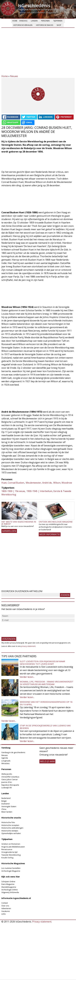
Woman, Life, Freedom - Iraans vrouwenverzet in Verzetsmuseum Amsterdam (46, 683)
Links (3, 914)
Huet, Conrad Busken (12, 482)
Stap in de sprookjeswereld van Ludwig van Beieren (45, 726)
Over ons (5, 905)
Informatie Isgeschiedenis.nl (16, 898)
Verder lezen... (27, 676)
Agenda (4, 758)
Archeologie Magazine (10, 871)
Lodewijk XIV (6, 787)
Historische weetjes (9, 830)
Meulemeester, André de (39, 482)
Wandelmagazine (8, 887)
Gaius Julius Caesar (9, 779)
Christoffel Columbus (10, 776)
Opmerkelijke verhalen (11, 833)
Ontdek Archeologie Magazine (55, 521)
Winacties (5, 763)
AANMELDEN (9, 531)
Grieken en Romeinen (10, 844)
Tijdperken (57, 21)
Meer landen (6, 812)
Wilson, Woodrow (62, 482)
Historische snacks (44, 25)
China (3, 809)
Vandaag (23, 21)
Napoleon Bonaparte (10, 785)
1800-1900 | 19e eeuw (13, 491)
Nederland (5, 798)
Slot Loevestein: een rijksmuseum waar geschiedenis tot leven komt (42, 662)
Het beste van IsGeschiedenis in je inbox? (18, 522)
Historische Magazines (13, 863)
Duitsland (5, 803)
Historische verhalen (22, 25)
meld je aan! (47, 761)
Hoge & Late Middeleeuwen (13, 846)
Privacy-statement (41, 921)
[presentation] (22, 628)
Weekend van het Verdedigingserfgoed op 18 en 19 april (46, 703)
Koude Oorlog (7, 857)
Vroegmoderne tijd (9, 852)
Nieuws (14, 76)
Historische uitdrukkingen (12, 828)
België (4, 801)
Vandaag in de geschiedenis (13, 752)
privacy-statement (28, 646)
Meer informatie (49, 534)
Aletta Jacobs (6, 774)
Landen (34, 21)
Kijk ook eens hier (10, 876)
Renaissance (6, 849)
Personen (45, 21)
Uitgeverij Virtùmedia (10, 892)
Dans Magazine (7, 884)
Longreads (5, 760)
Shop (59, 25)
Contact (4, 903)
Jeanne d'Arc (6, 782)
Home (14, 21)
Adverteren (6, 908)
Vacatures (5, 911)
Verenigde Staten (8, 806)
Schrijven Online (8, 881)
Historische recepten (10, 825)
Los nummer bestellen (10, 868)
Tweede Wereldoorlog (10, 855)
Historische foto (8, 822)
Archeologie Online (9, 889)
